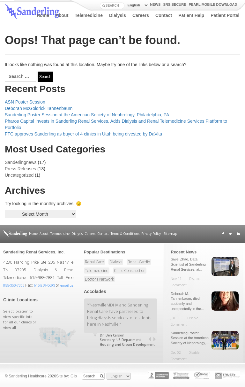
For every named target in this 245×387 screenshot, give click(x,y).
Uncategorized (19, 175)
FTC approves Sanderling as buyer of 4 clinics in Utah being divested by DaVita (83, 133)
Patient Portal (225, 15)
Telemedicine (89, 15)
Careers (140, 15)
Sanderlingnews (21, 162)
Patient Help (191, 15)
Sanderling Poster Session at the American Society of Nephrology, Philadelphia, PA (87, 114)
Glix (74, 376)
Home (43, 15)
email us (66, 285)
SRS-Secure (174, 4)
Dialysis (117, 15)
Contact (163, 15)
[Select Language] (136, 5)
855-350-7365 (13, 285)
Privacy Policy (150, 233)
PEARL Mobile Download (213, 4)
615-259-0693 (44, 285)
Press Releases (20, 168)
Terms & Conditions (124, 233)
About (62, 15)
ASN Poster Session (25, 101)
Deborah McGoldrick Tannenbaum (38, 108)
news (155, 4)
